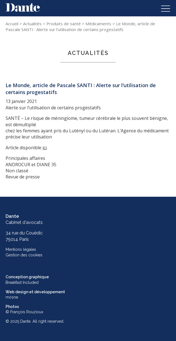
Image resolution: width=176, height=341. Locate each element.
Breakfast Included (22, 282)
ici (44, 148)
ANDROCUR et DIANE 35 (31, 164)
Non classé (17, 171)
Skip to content (21, 6)
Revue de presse (23, 177)
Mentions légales (21, 249)
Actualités (32, 23)
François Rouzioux (26, 312)
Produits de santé (63, 23)
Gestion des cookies (24, 255)
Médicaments (98, 23)
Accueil (12, 23)
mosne (12, 297)
